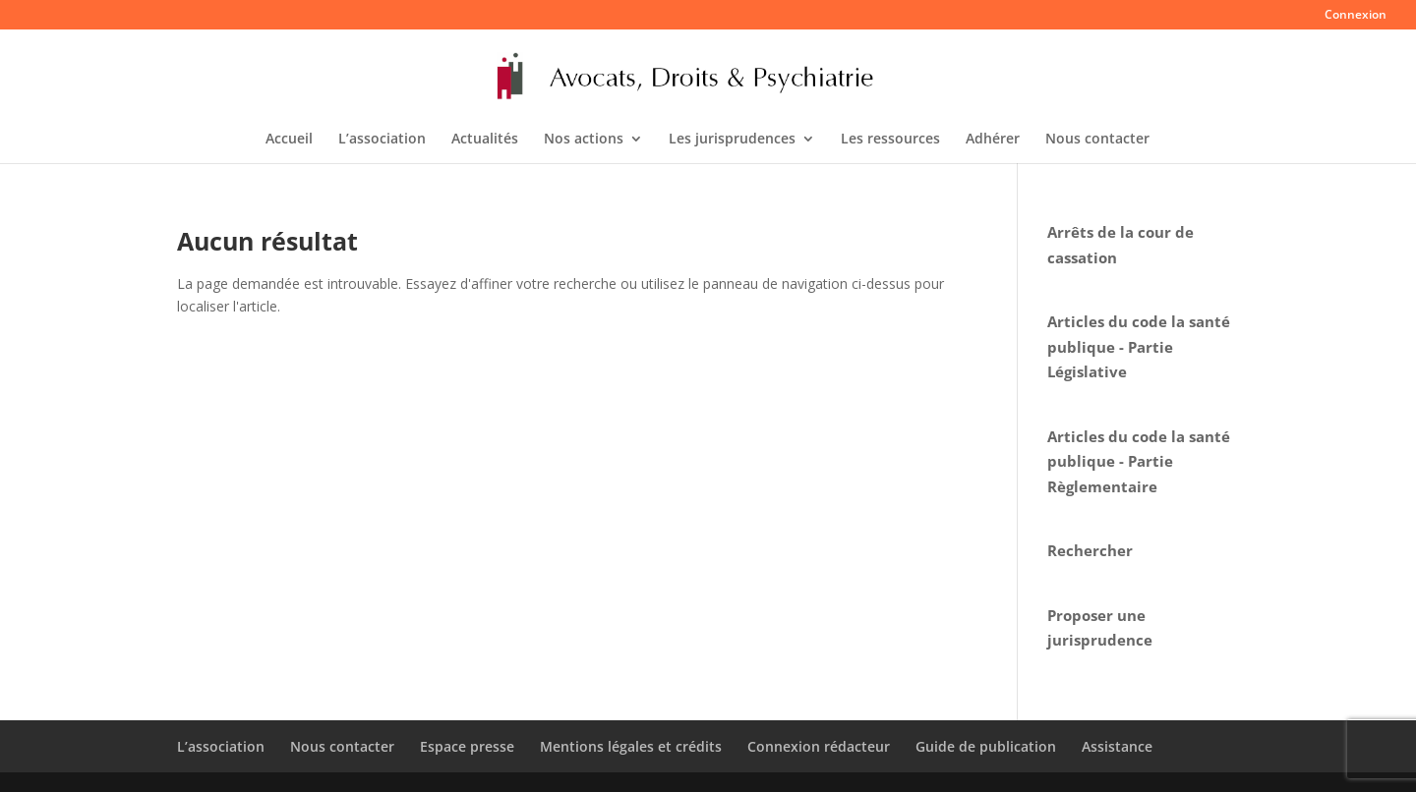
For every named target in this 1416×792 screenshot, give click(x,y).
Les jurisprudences (732, 139)
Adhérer (993, 139)
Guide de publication (985, 746)
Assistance (1117, 746)
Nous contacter (1097, 139)
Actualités (484, 139)
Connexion (1355, 16)
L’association (382, 139)
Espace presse (467, 746)
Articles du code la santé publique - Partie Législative (1138, 346)
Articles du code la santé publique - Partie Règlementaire (1138, 461)
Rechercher (1090, 550)
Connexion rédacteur (818, 746)
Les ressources (890, 139)
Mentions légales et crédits (631, 746)
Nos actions (583, 139)
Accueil (289, 139)
